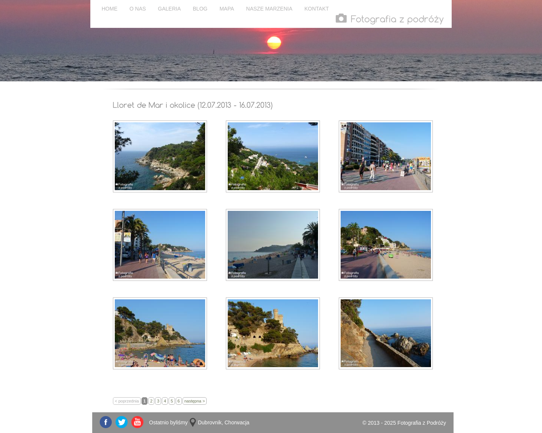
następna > (194, 401)
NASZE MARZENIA (269, 9)
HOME (109, 9)
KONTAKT (316, 9)
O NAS (137, 9)
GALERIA (169, 9)
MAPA (226, 9)
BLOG (200, 9)
